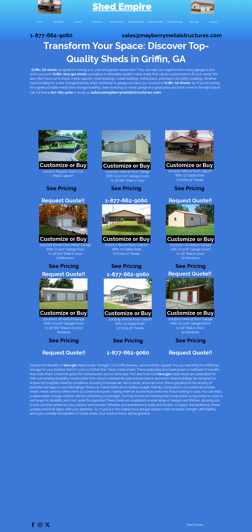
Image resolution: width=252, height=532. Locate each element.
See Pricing (189, 188)
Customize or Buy (63, 165)
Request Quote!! (63, 200)
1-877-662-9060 (51, 35)
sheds (82, 74)
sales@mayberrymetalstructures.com (172, 35)
